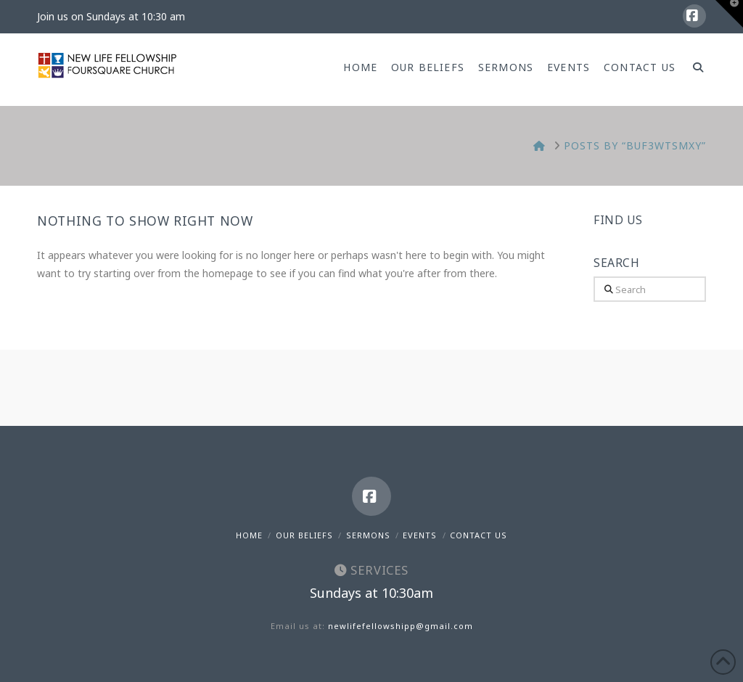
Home (249, 535)
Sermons (368, 535)
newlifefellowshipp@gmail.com (400, 625)
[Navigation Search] (694, 69)
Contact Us (478, 535)
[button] (729, 14)
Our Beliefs (304, 535)
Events (420, 535)
